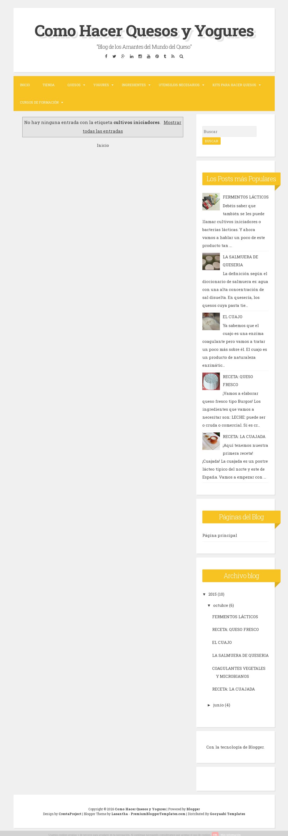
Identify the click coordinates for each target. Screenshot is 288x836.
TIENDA (48, 85)
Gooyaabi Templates (227, 814)
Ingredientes (134, 85)
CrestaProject (70, 814)
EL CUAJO (232, 316)
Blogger (256, 747)
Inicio (25, 85)
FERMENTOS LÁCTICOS (246, 197)
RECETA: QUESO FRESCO (235, 629)
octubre (220, 605)
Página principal (219, 535)
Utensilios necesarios (179, 85)
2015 (212, 594)
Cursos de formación (39, 102)
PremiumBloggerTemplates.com (158, 814)
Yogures (101, 85)
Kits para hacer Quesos (234, 85)
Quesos (74, 85)
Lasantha (119, 814)
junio (218, 704)
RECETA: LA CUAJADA (244, 436)
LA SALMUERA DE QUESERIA (240, 655)
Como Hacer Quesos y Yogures (144, 30)
